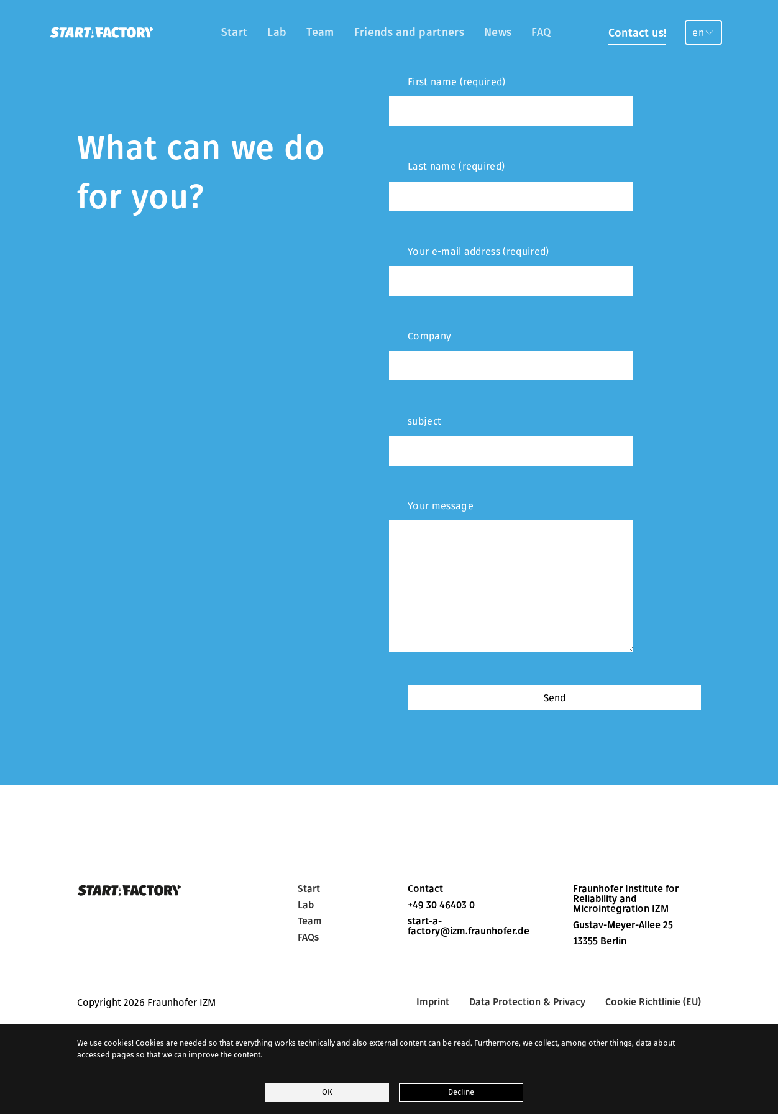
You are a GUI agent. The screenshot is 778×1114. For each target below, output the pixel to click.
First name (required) (511, 100)
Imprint (432, 1002)
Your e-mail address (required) (511, 270)
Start (234, 32)
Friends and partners (409, 32)
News (497, 32)
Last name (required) (511, 185)
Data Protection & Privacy (527, 1002)
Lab (276, 32)
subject (511, 440)
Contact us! (637, 32)
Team (320, 32)
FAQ (541, 32)
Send (554, 697)
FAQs (308, 937)
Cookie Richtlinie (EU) (653, 1002)
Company (511, 354)
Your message (511, 575)
